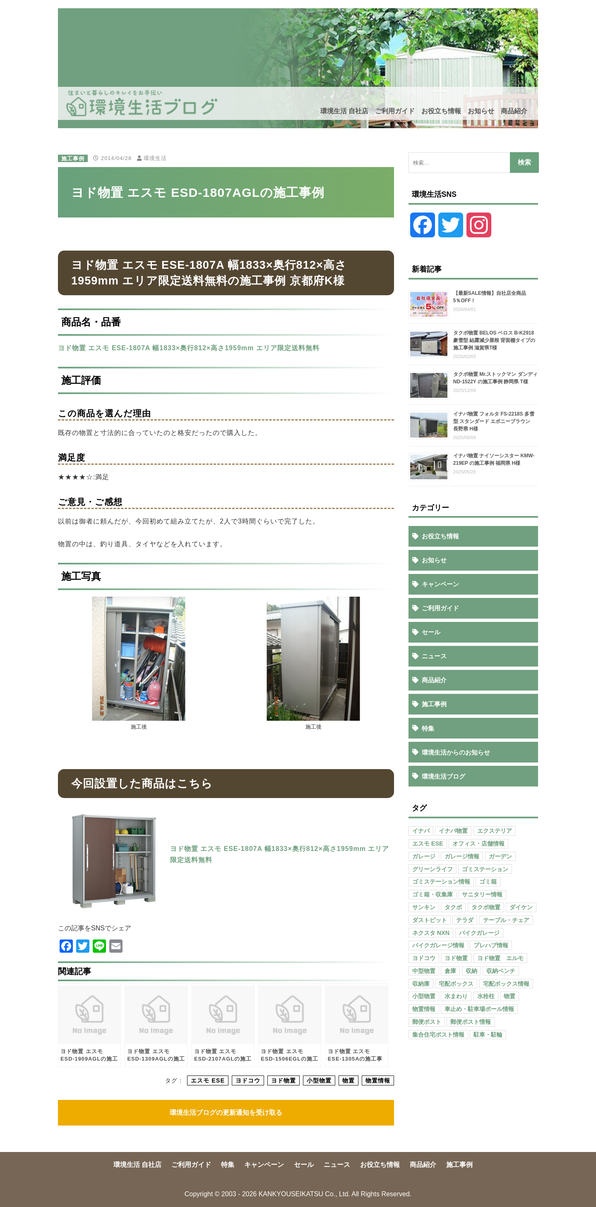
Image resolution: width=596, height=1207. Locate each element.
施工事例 (72, 158)
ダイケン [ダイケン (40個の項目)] (521, 907)
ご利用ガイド (395, 111)
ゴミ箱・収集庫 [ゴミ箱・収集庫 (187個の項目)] (432, 894)
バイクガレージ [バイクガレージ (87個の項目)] (479, 933)
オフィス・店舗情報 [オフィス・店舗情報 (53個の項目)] (478, 843)
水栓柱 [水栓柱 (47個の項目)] (486, 996)
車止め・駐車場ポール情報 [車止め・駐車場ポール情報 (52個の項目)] (479, 1009)
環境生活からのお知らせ (456, 752)
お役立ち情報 (441, 111)
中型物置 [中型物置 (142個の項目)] (423, 971)
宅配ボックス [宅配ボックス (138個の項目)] (456, 983)
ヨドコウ (248, 1080)
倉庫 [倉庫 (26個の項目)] (450, 971)
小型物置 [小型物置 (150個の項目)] (423, 996)
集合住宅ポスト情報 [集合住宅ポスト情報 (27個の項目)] (438, 1034)
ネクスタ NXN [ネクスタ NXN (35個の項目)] (430, 933)
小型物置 (319, 1080)
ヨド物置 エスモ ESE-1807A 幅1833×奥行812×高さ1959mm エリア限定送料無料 (189, 347)
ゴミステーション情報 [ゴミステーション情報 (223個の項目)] (441, 881)
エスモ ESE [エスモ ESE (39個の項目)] (427, 843)
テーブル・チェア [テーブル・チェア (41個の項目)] (506, 920)
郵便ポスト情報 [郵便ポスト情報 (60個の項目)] (470, 1021)
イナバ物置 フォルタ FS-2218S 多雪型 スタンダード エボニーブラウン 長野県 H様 (494, 421)
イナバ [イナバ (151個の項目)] (421, 830)
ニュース (434, 656)
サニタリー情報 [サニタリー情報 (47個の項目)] (482, 894)
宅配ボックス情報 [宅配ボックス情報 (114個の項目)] (506, 983)
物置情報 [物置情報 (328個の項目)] (423, 1009)
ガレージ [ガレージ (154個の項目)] (423, 856)
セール (431, 632)
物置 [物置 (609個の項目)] (509, 996)
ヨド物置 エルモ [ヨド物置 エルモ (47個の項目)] (500, 958)
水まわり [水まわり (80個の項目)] (456, 996)
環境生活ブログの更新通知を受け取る (226, 1112)
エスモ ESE (208, 1080)
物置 (348, 1080)
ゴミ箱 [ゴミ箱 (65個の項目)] (488, 881)
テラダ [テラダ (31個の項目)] (464, 920)
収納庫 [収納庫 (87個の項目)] (421, 983)
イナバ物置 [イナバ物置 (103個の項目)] (453, 830)
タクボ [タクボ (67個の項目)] (453, 907)
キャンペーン (440, 584)
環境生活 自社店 (344, 111)
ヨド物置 (283, 1080)
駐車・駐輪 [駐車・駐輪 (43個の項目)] (487, 1034)
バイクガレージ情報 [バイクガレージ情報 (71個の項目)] (438, 945)
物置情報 (377, 1080)
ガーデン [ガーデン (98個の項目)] (500, 856)
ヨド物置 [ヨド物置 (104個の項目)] (456, 958)
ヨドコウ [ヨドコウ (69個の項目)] (423, 958)
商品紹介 (514, 111)
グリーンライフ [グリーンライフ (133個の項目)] (432, 869)
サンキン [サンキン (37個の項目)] (423, 907)
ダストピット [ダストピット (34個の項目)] (429, 920)
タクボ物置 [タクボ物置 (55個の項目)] (485, 907)
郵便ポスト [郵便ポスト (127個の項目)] (426, 1021)
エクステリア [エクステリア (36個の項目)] (494, 830)
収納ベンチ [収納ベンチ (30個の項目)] (500, 971)
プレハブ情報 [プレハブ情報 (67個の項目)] (490, 945)
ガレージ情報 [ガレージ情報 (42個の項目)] (462, 856)
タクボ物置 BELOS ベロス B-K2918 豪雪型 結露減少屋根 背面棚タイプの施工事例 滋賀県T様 (494, 340)
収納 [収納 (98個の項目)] (471, 971)
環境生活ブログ (443, 776)
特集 (428, 728)
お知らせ (481, 111)
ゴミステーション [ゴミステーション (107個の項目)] (485, 869)
